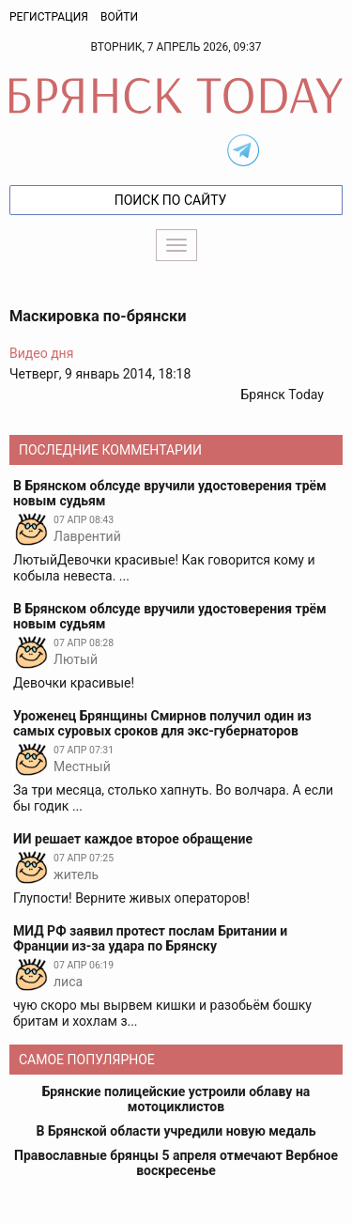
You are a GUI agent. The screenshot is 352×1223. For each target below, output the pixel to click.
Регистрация (48, 16)
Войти (119, 16)
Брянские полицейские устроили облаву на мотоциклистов (176, 1099)
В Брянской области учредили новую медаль (175, 1130)
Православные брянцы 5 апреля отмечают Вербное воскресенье (176, 1163)
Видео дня (41, 353)
